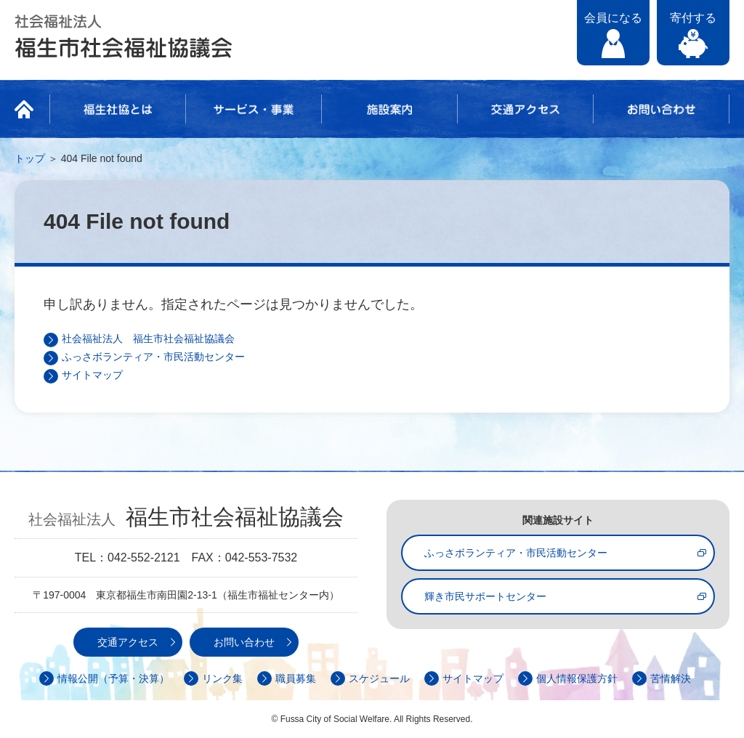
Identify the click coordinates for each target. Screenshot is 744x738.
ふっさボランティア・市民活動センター (153, 356)
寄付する (693, 18)
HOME (28, 108)
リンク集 (222, 678)
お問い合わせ (661, 108)
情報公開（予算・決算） (113, 678)
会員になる (613, 18)
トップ (30, 158)
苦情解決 (670, 678)
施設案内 (389, 108)
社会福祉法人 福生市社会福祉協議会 (123, 36)
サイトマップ (92, 375)
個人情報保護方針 (577, 678)
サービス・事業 (253, 108)
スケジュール (379, 678)
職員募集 (295, 678)
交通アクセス (525, 108)
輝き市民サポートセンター (485, 596)
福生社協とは (117, 108)
